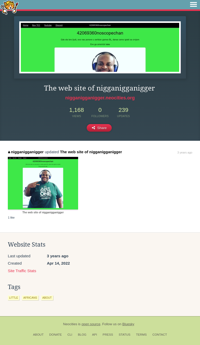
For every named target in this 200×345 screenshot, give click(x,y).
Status (124, 334)
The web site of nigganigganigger (91, 152)
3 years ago (184, 152)
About (38, 334)
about (47, 297)
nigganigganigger (25, 152)
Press (108, 334)
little (13, 297)
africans (30, 297)
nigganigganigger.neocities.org (100, 97)
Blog (82, 334)
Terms (141, 334)
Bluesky (128, 324)
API (94, 334)
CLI (69, 334)
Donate (55, 334)
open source (91, 324)
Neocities (70, 324)
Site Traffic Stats (22, 271)
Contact (159, 334)
